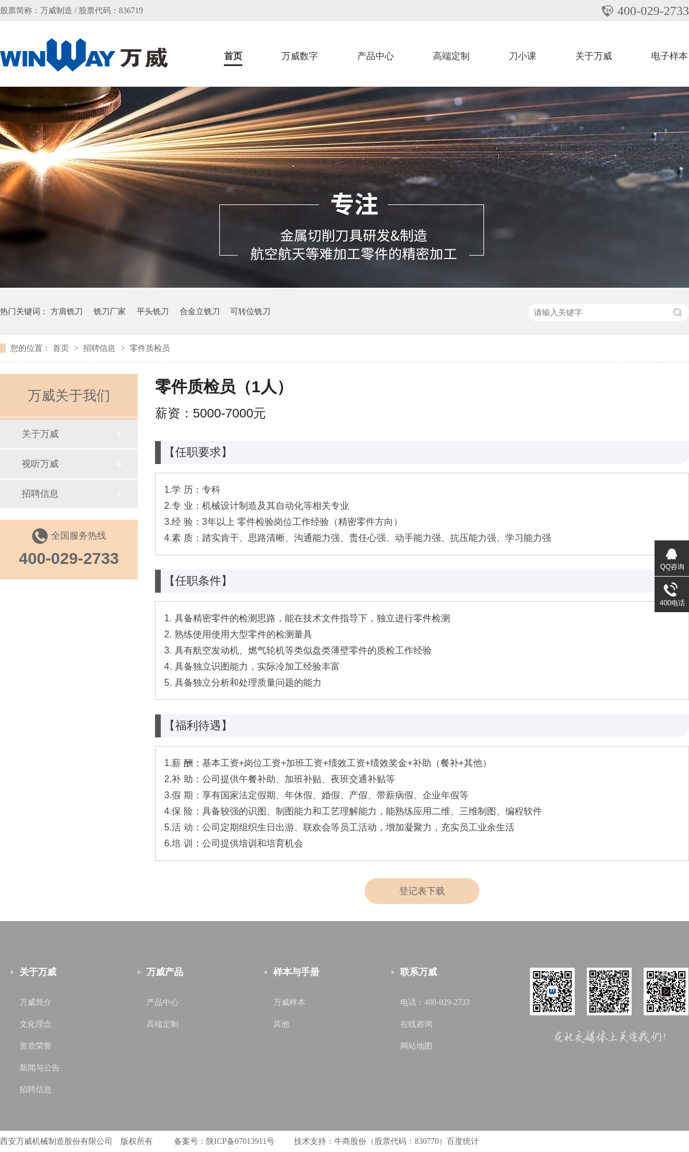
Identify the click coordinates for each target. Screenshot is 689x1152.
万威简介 (36, 1002)
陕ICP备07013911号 (240, 1141)
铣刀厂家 (110, 311)
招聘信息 (100, 348)
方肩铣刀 (67, 311)
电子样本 (669, 56)
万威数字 (299, 56)
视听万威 (40, 464)
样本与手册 (296, 972)
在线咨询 (416, 1024)
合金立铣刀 (200, 311)
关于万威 (593, 56)
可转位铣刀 (250, 311)
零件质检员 (150, 348)
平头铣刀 (153, 311)
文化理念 (36, 1024)
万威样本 (289, 1002)
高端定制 (451, 56)
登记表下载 (422, 891)
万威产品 (164, 972)
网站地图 (416, 1046)
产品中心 (375, 56)
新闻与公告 (40, 1068)
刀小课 (522, 56)
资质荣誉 (36, 1046)
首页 (233, 56)
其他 (281, 1024)
